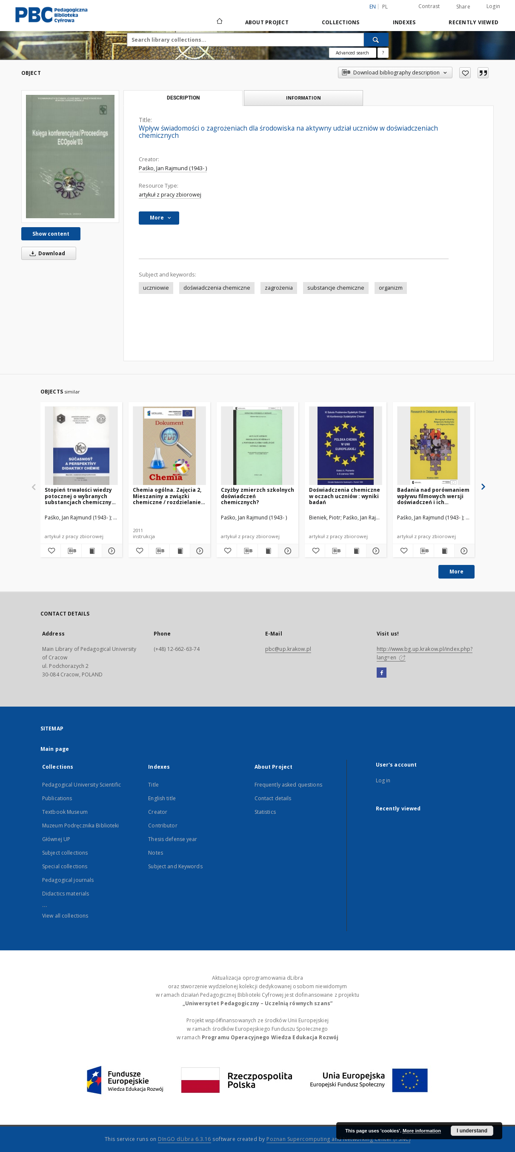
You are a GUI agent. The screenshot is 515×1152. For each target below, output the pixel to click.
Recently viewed (473, 22)
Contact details (273, 798)
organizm (391, 287)
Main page (54, 749)
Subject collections (65, 852)
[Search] (376, 39)
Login (493, 6)
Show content (50, 233)
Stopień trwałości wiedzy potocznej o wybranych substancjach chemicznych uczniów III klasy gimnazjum (81, 495)
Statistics (265, 812)
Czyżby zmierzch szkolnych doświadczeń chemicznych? (257, 495)
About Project (267, 22)
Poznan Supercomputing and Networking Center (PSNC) (338, 1139)
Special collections (64, 866)
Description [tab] (183, 98)
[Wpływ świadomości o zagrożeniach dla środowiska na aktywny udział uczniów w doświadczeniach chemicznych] (70, 156)
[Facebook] (381, 673)
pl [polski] (385, 6)
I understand (472, 1131)
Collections (341, 22)
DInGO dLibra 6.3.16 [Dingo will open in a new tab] (184, 1139)
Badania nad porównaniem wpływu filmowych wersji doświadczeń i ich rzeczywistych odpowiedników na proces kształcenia (433, 495)
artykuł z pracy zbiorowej (170, 194)
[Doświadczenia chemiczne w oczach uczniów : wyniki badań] (345, 446)
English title (162, 798)
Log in (383, 780)
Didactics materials (65, 893)
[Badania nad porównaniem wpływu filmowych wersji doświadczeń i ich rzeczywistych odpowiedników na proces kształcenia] (434, 446)
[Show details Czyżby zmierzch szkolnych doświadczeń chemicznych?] (287, 550)
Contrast (429, 6)
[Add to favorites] (465, 72)
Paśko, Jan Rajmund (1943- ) (173, 168)
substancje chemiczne (335, 287)
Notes (155, 852)
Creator (157, 812)
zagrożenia (279, 287)
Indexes (404, 22)
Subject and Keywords (175, 866)
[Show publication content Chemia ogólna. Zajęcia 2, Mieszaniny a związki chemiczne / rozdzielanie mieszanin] (180, 550)
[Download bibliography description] (71, 550)
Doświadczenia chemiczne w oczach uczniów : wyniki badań (344, 495)
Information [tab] (303, 97)
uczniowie (156, 287)
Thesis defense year (172, 839)
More (456, 571)
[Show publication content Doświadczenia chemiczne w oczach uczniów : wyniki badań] (356, 550)
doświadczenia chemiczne (216, 287)
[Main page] (219, 22)
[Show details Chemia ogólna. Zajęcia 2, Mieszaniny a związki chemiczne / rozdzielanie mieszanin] (199, 550)
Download (46, 253)
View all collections (65, 915)
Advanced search (352, 53)
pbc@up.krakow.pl (288, 649)
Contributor (162, 825)
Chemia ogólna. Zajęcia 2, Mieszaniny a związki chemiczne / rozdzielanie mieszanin (167, 495)
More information (422, 1130)
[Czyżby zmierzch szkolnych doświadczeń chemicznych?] (257, 446)
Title (153, 784)
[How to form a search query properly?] (383, 53)
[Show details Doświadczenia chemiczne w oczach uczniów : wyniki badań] (375, 550)
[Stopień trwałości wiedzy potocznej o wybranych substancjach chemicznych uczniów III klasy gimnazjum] (81, 446)
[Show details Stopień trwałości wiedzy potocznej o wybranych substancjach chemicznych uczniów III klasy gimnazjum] (111, 550)
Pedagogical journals (68, 880)
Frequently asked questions (288, 784)
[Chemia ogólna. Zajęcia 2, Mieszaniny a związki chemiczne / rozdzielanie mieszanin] (169, 446)
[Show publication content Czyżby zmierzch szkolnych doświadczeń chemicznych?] (268, 550)
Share (463, 6)
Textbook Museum (65, 812)
